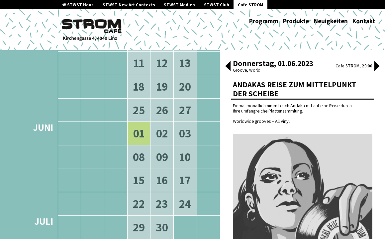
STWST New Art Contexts (129, 5)
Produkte (296, 21)
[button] (228, 66)
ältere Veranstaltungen (104, 53)
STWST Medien (179, 5)
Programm (263, 21)
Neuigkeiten (331, 21)
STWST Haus (78, 5)
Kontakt (363, 21)
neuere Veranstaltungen (168, 53)
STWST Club (216, 5)
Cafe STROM (250, 5)
